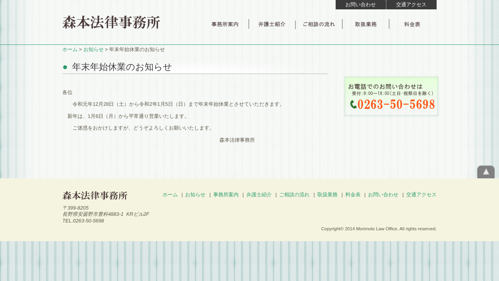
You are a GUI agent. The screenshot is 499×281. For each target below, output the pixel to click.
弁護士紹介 (259, 194)
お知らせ (93, 49)
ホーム (70, 49)
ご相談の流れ (294, 194)
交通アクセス (411, 4)
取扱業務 (327, 194)
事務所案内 (226, 194)
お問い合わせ (360, 4)
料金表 (353, 194)
